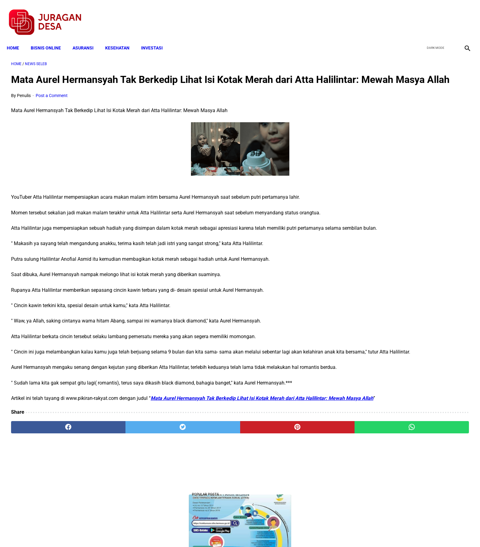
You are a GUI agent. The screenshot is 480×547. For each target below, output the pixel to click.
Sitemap (260, 531)
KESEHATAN (121, 37)
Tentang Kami (320, 531)
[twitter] (433, 15)
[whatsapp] (281, 475)
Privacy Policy (207, 531)
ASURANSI (87, 37)
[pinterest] (204, 475)
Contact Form (288, 531)
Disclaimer (237, 531)
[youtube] (447, 15)
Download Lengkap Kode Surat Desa (399, 276)
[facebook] (419, 15)
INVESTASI (156, 37)
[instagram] (462, 15)
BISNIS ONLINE (50, 37)
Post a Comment (52, 105)
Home (17, 37)
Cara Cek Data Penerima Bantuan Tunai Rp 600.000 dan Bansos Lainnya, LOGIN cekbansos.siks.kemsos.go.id (403, 352)
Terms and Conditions (167, 531)
